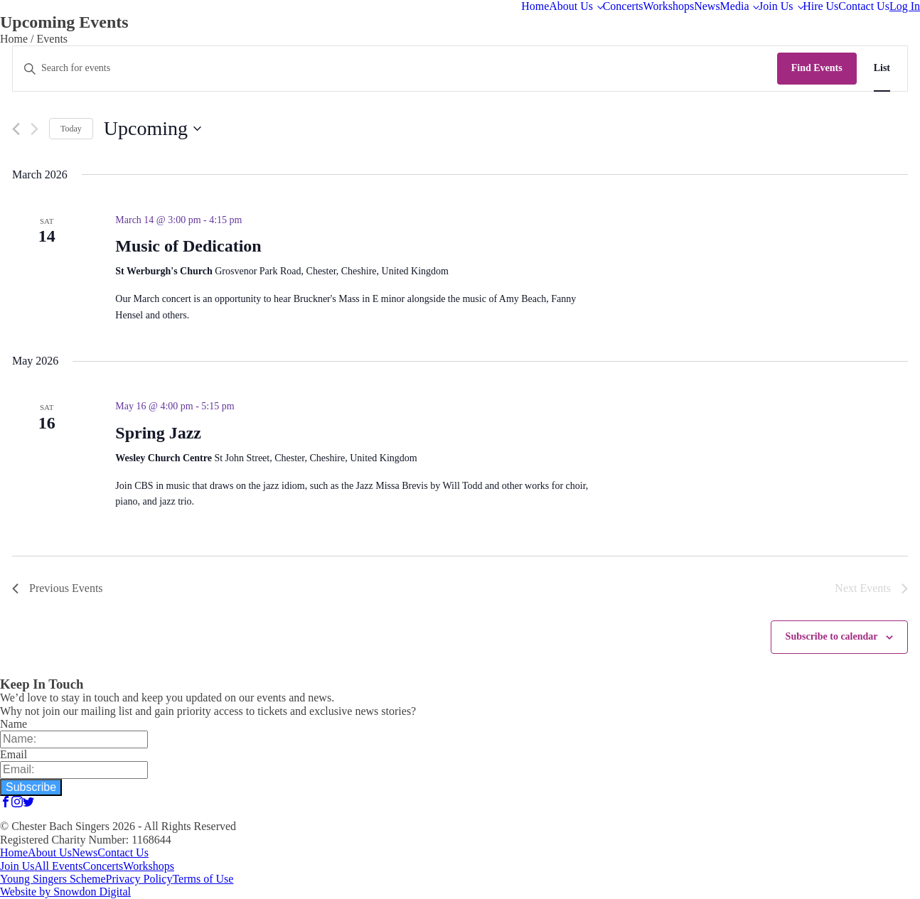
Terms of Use (202, 879)
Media (734, 6)
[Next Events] (34, 129)
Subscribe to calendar (832, 636)
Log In (904, 6)
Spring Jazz (158, 433)
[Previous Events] (16, 129)
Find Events (817, 68)
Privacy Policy (139, 879)
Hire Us (820, 6)
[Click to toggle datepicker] (152, 128)
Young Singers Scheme (53, 879)
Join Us (776, 6)
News (707, 6)
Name (13, 724)
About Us (571, 6)
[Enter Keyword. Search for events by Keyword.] (395, 68)
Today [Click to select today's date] (71, 129)
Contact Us (863, 6)
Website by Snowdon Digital (65, 891)
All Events (58, 866)
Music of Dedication (188, 246)
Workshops (669, 6)
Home (535, 6)
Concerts (623, 6)
